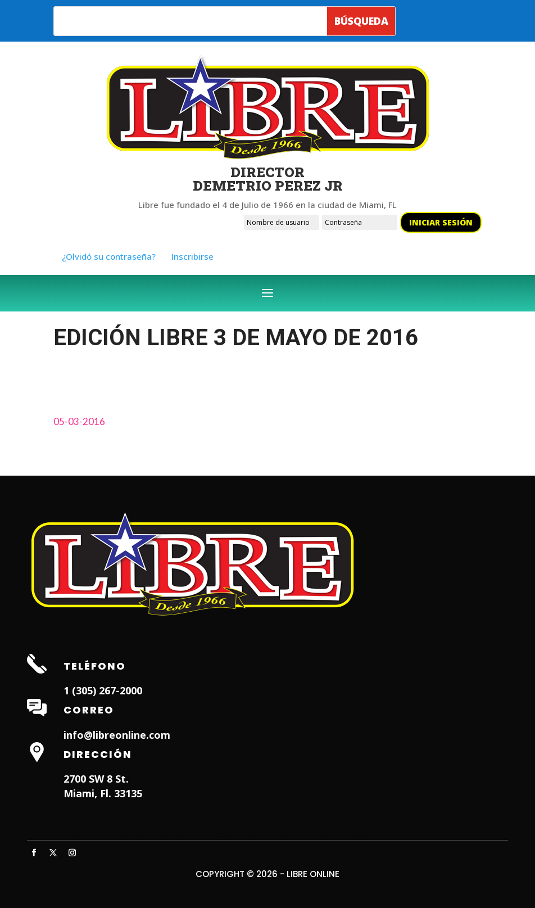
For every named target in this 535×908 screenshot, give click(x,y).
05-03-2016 (79, 421)
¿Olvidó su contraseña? (109, 256)
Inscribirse (192, 256)
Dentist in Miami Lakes (322, 832)
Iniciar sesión (441, 222)
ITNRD (74, 894)
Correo (89, 710)
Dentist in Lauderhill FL (164, 832)
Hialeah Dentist (84, 832)
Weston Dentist (243, 832)
